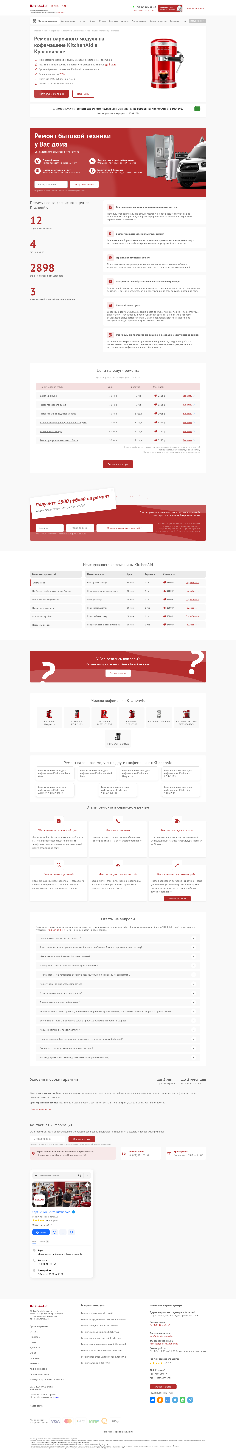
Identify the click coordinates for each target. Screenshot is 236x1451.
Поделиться (152, 1400)
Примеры (35, 1336)
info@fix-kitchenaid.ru (161, 1335)
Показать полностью (40, 1109)
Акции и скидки (139, 21)
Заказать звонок (118, 673)
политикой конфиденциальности (73, 534)
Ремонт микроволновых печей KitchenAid (103, 1344)
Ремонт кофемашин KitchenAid (97, 1313)
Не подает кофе (94, 599)
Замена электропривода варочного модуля (63, 422)
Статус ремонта (197, 20)
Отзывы (102, 21)
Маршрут (41, 1232)
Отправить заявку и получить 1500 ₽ (124, 528)
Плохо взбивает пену (97, 616)
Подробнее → (192, 582)
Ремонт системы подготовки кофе (58, 413)
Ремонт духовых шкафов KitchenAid (100, 1331)
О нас (93, 21)
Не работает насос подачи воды (102, 591)
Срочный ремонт (69, 21)
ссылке (56, 1397)
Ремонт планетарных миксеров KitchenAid (103, 1356)
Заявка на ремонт (158, 21)
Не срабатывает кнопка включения (103, 624)
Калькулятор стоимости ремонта (47, 1379)
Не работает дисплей (97, 607)
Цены (83, 21)
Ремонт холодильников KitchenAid (99, 1325)
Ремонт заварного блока (53, 404)
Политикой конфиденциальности (98, 1144)
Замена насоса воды (51, 431)
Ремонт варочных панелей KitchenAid (101, 1338)
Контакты (174, 21)
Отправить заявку (84, 184)
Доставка (113, 21)
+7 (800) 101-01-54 (145, 6)
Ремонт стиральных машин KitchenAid (101, 1350)
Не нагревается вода (97, 582)
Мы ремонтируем (45, 21)
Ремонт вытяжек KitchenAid (95, 1362)
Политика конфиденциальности (118, 1431)
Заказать (189, 395)
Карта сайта (36, 1405)
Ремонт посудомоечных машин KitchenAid (103, 1319)
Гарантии (125, 21)
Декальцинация (48, 395)
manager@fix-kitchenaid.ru (164, 1343)
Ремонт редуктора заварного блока (59, 440)
